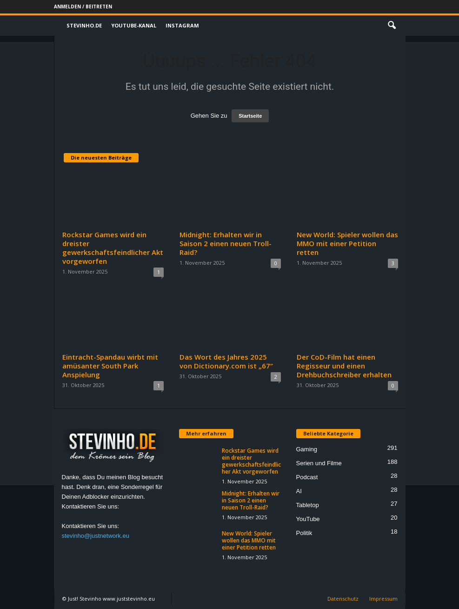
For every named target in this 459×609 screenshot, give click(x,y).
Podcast (307, 477)
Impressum (383, 598)
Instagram (182, 25)
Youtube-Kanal (133, 25)
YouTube (308, 518)
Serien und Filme (319, 463)
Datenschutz (343, 598)
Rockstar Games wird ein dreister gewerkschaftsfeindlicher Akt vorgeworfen (112, 248)
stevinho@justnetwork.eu (95, 535)
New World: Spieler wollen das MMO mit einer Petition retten (347, 243)
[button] (391, 25)
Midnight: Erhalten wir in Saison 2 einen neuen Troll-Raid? (226, 243)
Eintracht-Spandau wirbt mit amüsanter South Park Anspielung (110, 365)
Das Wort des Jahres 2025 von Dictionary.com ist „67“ (226, 361)
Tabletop (307, 505)
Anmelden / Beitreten (83, 6)
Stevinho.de (84, 25)
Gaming (307, 449)
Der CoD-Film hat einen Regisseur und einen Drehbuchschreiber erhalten (344, 365)
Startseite (250, 116)
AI (299, 491)
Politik (304, 532)
